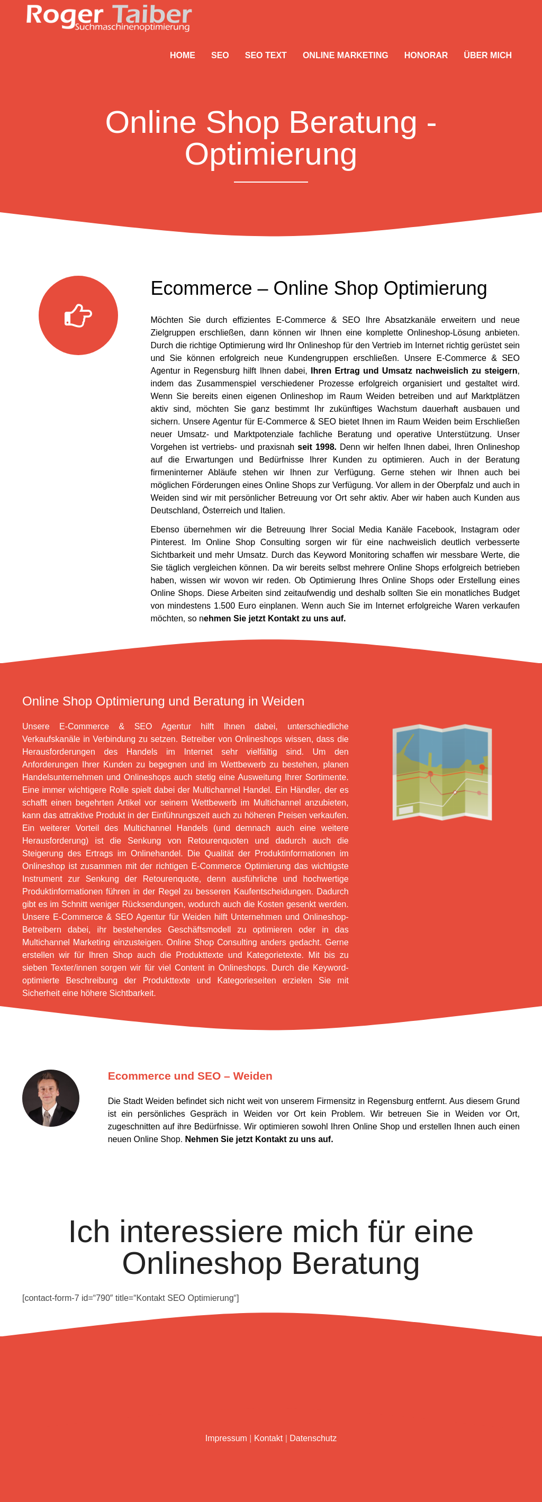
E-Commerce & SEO (318, 319)
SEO (220, 55)
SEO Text (266, 55)
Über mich (488, 55)
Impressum (226, 1438)
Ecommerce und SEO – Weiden (190, 1076)
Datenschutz (313, 1438)
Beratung (355, 434)
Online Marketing (346, 55)
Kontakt (271, 1139)
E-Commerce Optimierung (241, 866)
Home (182, 55)
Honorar (426, 55)
